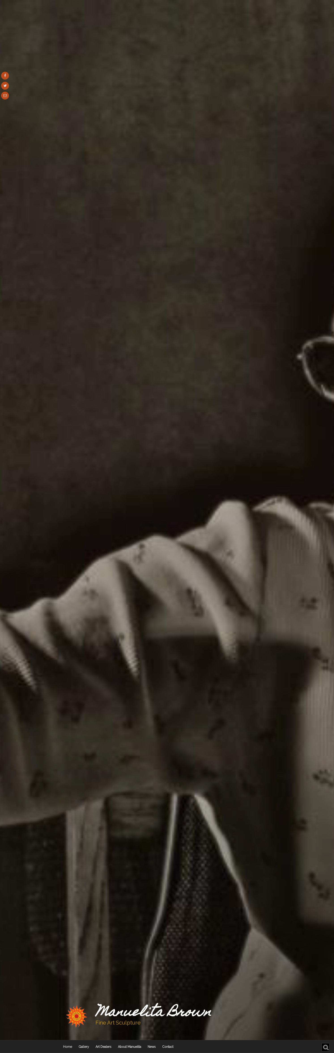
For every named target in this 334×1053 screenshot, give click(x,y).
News (152, 1047)
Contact (167, 1047)
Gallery (84, 1047)
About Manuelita (129, 1047)
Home (67, 1047)
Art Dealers (103, 1047)
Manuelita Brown (153, 1013)
